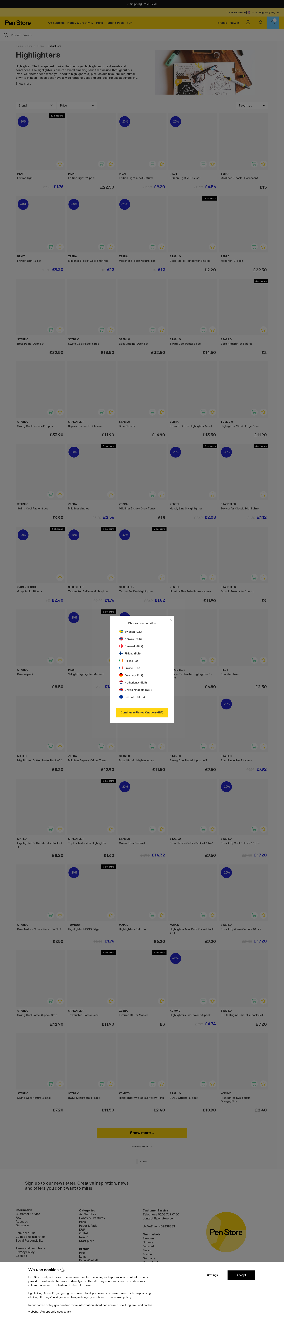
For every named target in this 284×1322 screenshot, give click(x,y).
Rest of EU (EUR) (132, 697)
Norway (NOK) (130, 638)
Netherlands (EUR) (133, 682)
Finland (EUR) (130, 653)
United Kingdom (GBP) (135, 689)
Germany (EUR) (131, 675)
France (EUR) (129, 668)
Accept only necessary (55, 1311)
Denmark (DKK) (131, 646)
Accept (241, 1275)
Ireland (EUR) (129, 660)
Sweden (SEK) (130, 631)
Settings (212, 1275)
